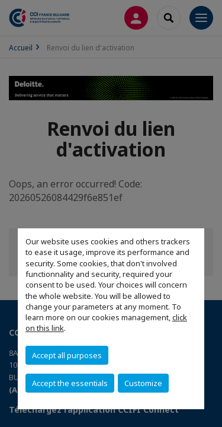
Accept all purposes (67, 355)
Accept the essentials (70, 383)
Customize (143, 383)
